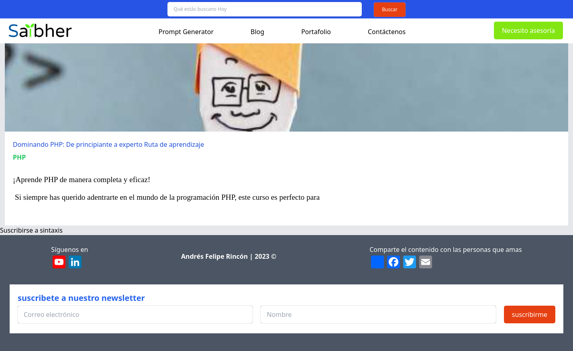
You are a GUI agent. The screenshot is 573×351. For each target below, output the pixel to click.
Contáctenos (387, 31)
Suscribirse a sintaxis (31, 230)
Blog (257, 31)
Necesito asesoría (528, 30)
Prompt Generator (186, 31)
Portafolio (316, 31)
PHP (19, 157)
